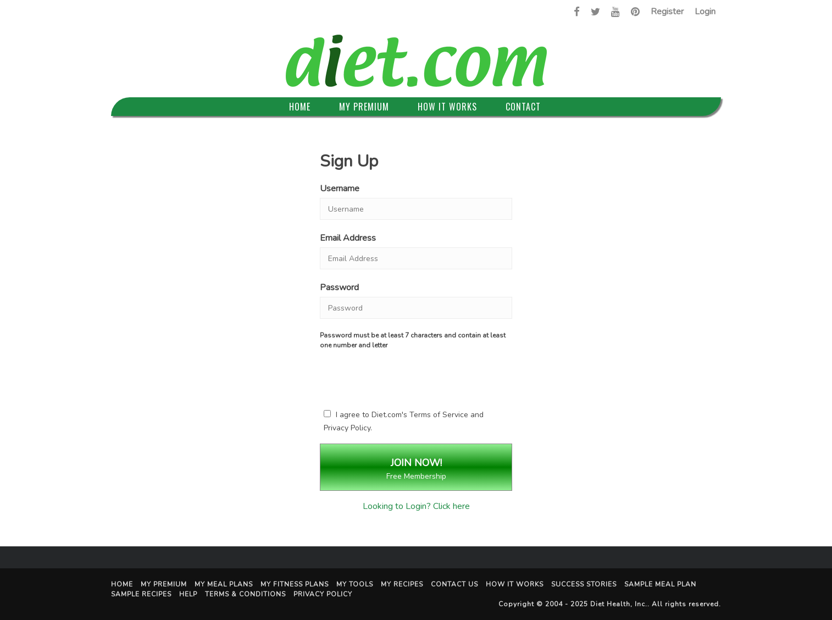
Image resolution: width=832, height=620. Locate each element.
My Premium (364, 106)
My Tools (354, 584)
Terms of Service (438, 414)
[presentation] (416, 377)
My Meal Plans (224, 584)
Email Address (348, 238)
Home (299, 106)
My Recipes (402, 584)
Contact (523, 106)
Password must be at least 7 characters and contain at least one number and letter (413, 340)
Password (339, 287)
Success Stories (584, 584)
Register (667, 11)
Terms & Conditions (245, 594)
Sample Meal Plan (660, 584)
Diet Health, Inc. (618, 604)
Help (188, 594)
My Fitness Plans (294, 584)
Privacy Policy (347, 428)
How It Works (447, 106)
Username (339, 188)
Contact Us (454, 584)
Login (705, 11)
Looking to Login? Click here (416, 506)
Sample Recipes (141, 594)
